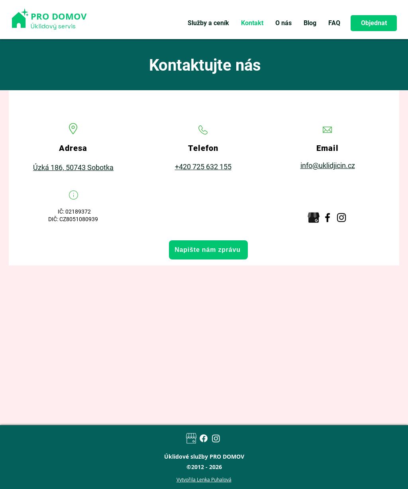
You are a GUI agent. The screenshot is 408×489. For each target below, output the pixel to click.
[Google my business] (191, 438)
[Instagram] (341, 218)
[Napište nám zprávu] (208, 249)
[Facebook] (327, 218)
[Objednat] (374, 23)
